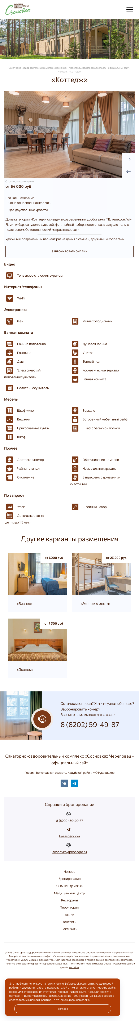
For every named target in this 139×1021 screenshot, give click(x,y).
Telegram (74, 783)
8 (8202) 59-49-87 (69, 821)
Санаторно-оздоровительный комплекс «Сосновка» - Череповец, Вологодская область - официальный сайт (27, 9)
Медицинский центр (69, 893)
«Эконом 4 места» (95, 603)
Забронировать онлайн (69, 251)
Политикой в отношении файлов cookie (64, 1000)
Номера (69, 871)
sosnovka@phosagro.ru (69, 852)
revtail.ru (74, 967)
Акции (69, 915)
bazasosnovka (69, 836)
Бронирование (69, 879)
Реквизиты (69, 929)
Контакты (69, 922)
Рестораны (69, 900)
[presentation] (128, 171)
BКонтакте (64, 783)
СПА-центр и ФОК (69, 886)
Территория (69, 907)
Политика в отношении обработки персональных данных (36, 963)
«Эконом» (25, 669)
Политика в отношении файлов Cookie (90, 963)
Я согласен (62, 1009)
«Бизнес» (25, 603)
